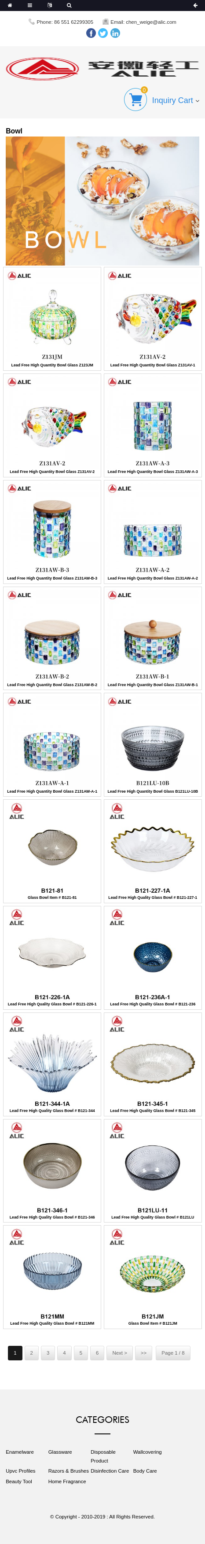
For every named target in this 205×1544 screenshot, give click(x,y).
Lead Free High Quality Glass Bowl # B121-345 (152, 1110)
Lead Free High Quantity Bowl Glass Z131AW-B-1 (153, 685)
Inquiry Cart (172, 100)
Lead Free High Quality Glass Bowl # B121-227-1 (152, 897)
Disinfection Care (110, 1471)
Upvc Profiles (20, 1471)
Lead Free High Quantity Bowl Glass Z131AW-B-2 (52, 685)
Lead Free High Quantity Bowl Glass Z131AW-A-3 (153, 471)
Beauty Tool (19, 1481)
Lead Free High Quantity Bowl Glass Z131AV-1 (152, 365)
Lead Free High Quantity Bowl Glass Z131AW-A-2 (153, 578)
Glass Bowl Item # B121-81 (52, 897)
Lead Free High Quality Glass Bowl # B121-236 (152, 1004)
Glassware (60, 1452)
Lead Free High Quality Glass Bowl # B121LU (152, 1217)
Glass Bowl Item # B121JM (152, 1323)
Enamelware (20, 1452)
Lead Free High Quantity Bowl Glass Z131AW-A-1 (52, 791)
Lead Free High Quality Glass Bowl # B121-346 (52, 1217)
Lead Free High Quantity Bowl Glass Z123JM (52, 365)
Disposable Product (103, 1456)
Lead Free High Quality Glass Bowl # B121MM (52, 1323)
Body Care (145, 1471)
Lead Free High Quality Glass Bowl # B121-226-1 (52, 1004)
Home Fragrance (67, 1481)
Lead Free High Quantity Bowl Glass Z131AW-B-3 (52, 578)
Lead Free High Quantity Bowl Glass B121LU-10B (152, 791)
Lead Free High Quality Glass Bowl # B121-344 (52, 1110)
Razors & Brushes (68, 1471)
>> (143, 1353)
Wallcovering (147, 1452)
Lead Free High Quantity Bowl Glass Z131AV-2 (52, 471)
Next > (119, 1353)
